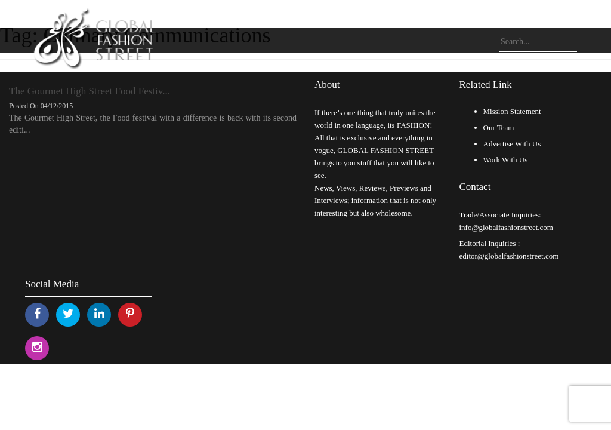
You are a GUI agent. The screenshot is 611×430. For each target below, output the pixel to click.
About (327, 84)
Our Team (498, 127)
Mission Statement (512, 111)
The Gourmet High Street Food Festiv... (89, 91)
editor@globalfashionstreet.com (509, 255)
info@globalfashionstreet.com (506, 227)
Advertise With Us (512, 143)
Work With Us (505, 159)
